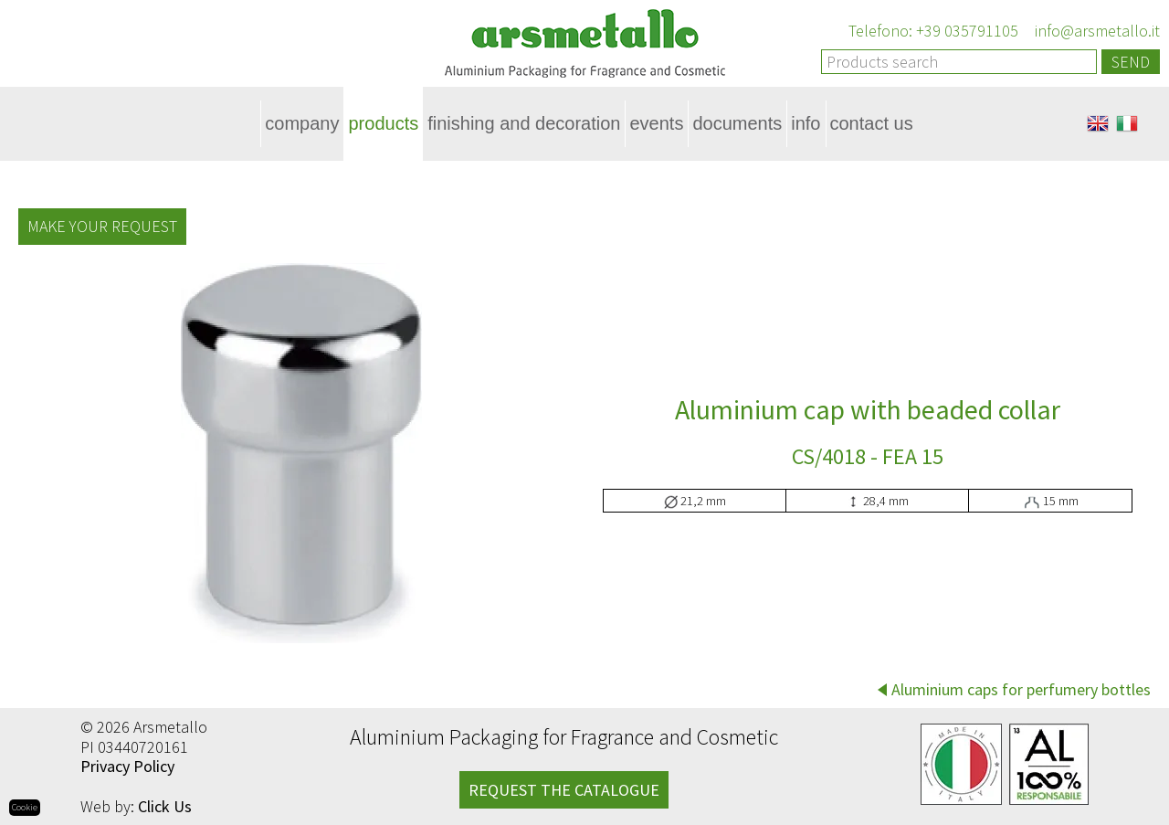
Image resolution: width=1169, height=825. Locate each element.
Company (302, 123)
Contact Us (871, 123)
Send (1130, 61)
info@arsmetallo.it (1095, 30)
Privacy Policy (127, 766)
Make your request (102, 226)
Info (805, 123)
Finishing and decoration (523, 123)
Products (383, 123)
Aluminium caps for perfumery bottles (1021, 689)
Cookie (24, 807)
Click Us (165, 806)
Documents (737, 123)
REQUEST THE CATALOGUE (564, 789)
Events (656, 123)
